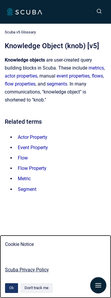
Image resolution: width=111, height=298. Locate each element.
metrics (96, 68)
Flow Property (32, 168)
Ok (11, 288)
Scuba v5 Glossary (20, 32)
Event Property (33, 147)
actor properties (21, 76)
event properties (73, 76)
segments (57, 84)
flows (97, 76)
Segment (27, 189)
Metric (24, 178)
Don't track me (37, 288)
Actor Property (32, 137)
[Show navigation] (98, 285)
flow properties (20, 84)
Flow (23, 158)
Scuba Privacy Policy (27, 270)
